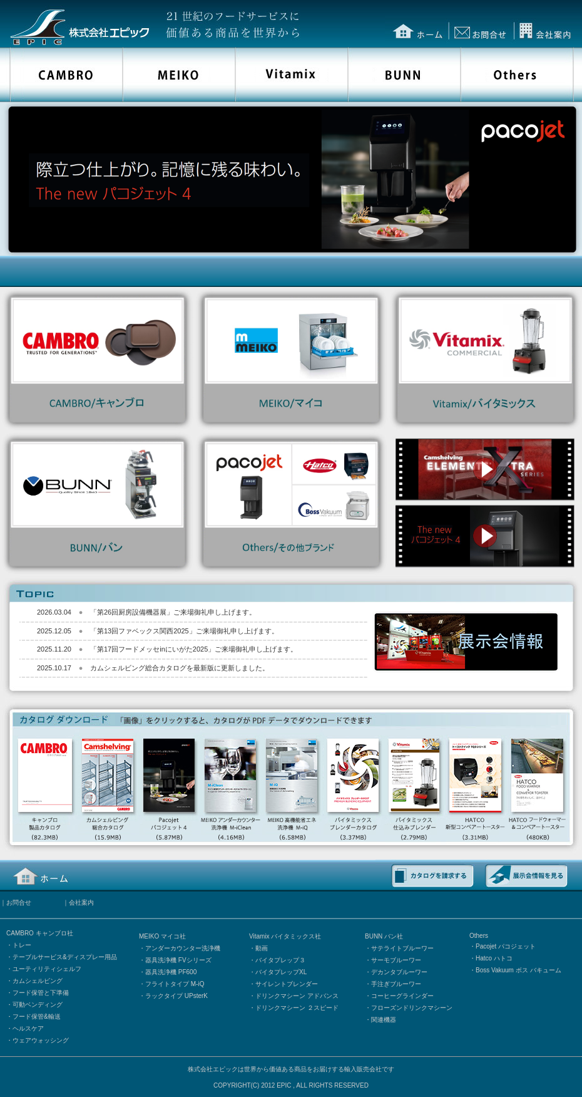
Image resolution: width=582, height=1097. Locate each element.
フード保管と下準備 (41, 992)
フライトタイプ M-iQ (174, 983)
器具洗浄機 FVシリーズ (178, 960)
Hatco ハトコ (494, 958)
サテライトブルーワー (402, 948)
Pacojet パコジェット (506, 946)
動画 (261, 948)
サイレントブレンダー (286, 983)
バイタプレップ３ (280, 960)
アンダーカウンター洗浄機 (182, 948)
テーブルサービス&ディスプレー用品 (65, 957)
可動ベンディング (38, 1004)
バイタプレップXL (281, 972)
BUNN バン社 (384, 936)
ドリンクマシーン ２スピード (297, 1007)
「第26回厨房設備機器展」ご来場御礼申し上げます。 (173, 612)
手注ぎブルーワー (396, 983)
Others (478, 935)
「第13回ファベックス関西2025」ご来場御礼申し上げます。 (184, 631)
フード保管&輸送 (37, 1016)
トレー (22, 945)
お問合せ (18, 902)
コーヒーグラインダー (402, 995)
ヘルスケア (28, 1028)
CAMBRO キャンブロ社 (39, 933)
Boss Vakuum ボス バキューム (518, 970)
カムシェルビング (38, 980)
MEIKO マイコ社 (162, 936)
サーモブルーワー (396, 960)
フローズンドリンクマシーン (411, 1007)
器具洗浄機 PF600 (171, 972)
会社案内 (81, 902)
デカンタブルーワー (399, 972)
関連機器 (383, 1019)
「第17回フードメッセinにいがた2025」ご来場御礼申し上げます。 (193, 649)
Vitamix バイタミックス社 (285, 936)
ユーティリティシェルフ (47, 968)
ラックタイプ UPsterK (176, 995)
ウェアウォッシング (41, 1040)
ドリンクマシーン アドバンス (297, 995)
